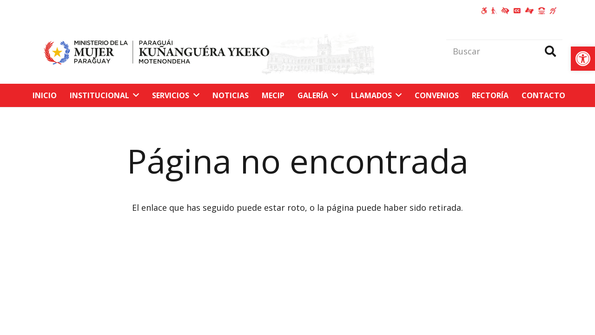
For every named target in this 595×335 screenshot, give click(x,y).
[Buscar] (504, 51)
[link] (583, 59)
